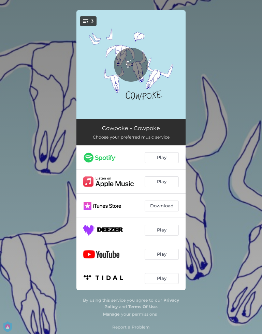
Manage (111, 314)
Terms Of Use (142, 306)
